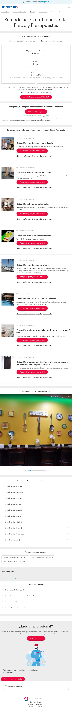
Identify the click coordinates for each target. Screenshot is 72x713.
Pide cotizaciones (36, 710)
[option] (36, 430)
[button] (26, 470)
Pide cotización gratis (36, 112)
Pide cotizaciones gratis (13, 679)
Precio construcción (19, 12)
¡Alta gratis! (44, 2)
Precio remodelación (7, 577)
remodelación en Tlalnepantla (15, 557)
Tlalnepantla (43, 12)
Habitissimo (5, 12)
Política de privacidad (35, 704)
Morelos (32, 12)
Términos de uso (35, 702)
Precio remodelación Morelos (10, 579)
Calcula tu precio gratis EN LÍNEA (36, 97)
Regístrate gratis (36, 638)
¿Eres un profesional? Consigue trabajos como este (34, 156)
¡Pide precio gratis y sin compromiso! (32, 150)
